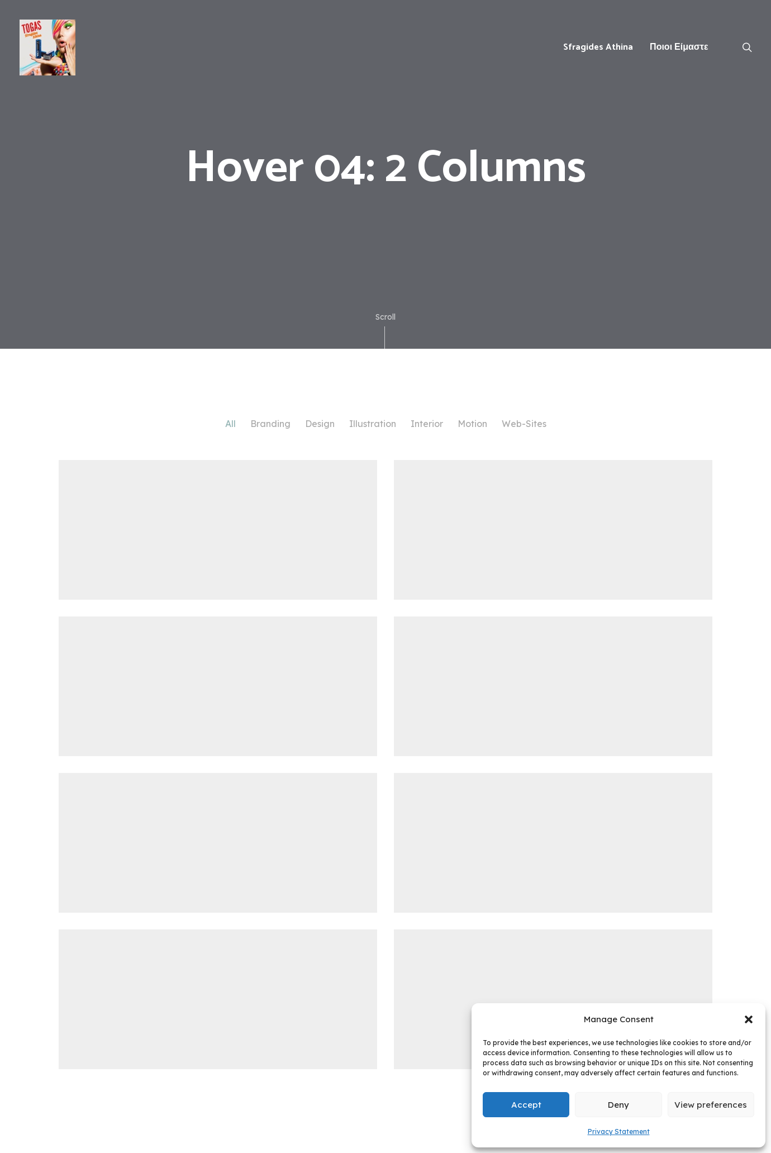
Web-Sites (524, 423)
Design (320, 423)
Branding (270, 423)
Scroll (385, 330)
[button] (748, 1019)
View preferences (710, 1104)
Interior (427, 423)
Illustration (372, 423)
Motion (472, 423)
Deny (618, 1104)
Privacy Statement (619, 1131)
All (230, 423)
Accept (526, 1104)
